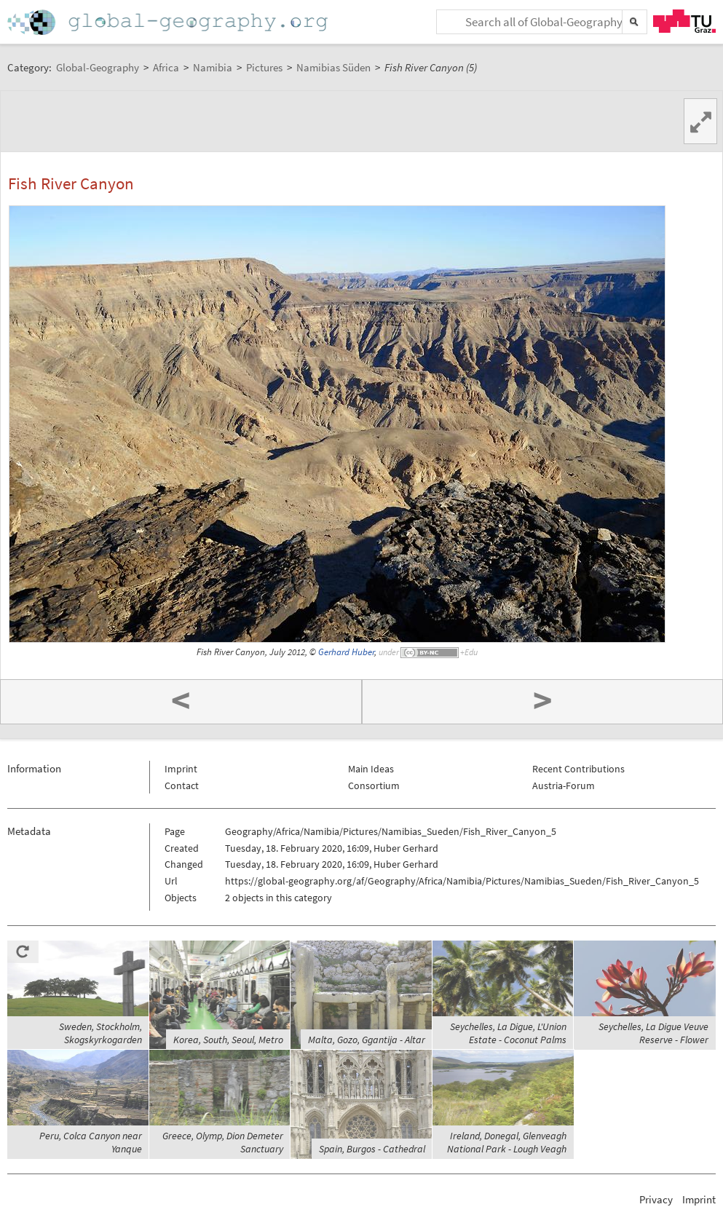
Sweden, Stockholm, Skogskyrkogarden (100, 1033)
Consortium (374, 785)
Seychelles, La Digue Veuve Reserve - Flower (653, 1033)
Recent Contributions (578, 768)
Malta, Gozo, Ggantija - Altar (366, 1039)
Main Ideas (371, 768)
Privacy (656, 1199)
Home (169, 22)
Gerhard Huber (346, 652)
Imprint (181, 768)
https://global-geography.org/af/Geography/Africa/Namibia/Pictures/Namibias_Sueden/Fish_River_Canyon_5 (462, 880)
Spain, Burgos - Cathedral (372, 1148)
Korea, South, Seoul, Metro (228, 1039)
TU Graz (684, 21)
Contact (182, 785)
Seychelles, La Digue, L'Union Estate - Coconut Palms (508, 1033)
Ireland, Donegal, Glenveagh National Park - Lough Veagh (506, 1142)
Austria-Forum (563, 785)
